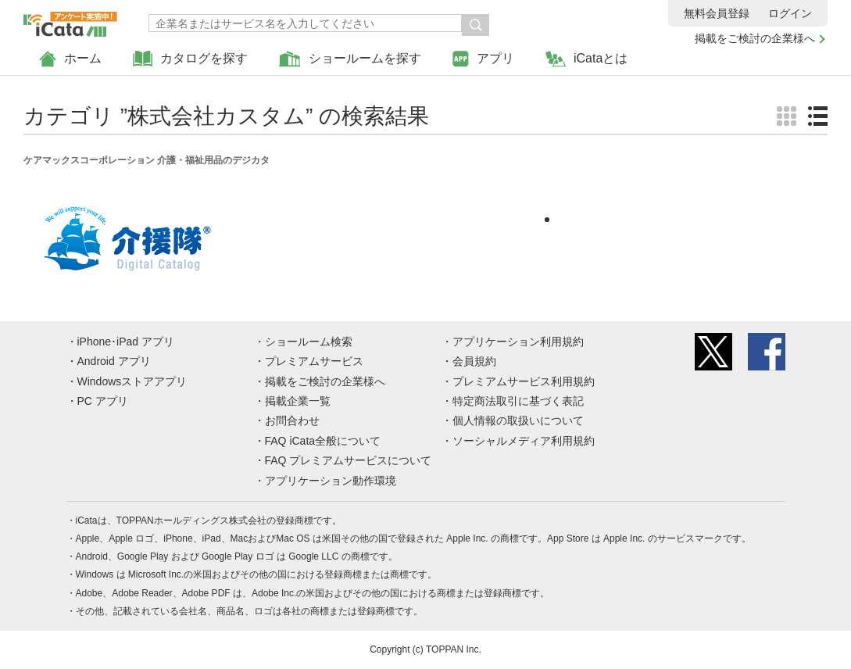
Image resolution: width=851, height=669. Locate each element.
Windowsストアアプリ (132, 381)
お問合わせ (292, 420)
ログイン (790, 13)
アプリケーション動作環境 (330, 480)
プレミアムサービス (314, 361)
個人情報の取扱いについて (518, 420)
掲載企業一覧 (298, 401)
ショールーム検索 (308, 341)
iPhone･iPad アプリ (126, 341)
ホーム (70, 59)
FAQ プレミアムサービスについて (348, 460)
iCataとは (586, 59)
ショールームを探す (350, 59)
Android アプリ (114, 361)
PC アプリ (102, 401)
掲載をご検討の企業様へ (755, 38)
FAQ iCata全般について (323, 441)
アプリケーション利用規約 (518, 341)
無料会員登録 (716, 13)
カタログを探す (190, 59)
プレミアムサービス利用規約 (523, 381)
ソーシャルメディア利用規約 (523, 441)
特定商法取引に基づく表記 (518, 401)
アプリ (483, 59)
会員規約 (474, 361)
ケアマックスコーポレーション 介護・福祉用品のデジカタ (146, 160)
